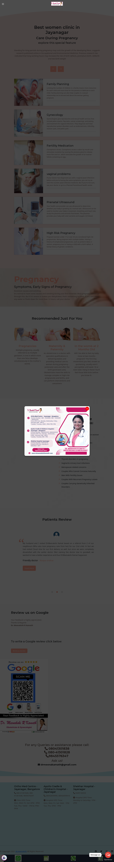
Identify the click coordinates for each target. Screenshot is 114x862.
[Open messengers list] (108, 855)
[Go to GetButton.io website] (108, 859)
